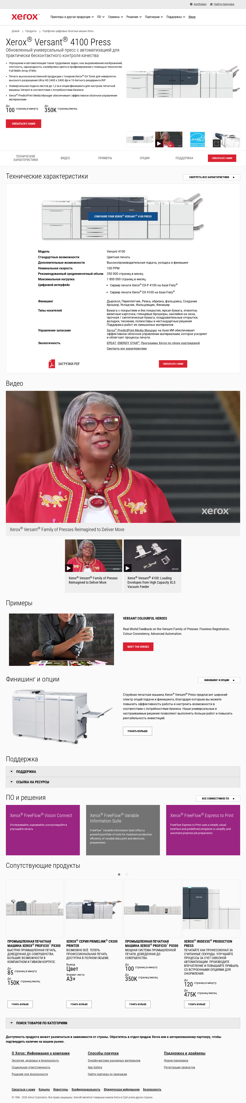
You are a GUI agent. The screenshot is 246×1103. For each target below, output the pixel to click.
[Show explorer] (226, 139)
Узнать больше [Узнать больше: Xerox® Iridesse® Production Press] (196, 1004)
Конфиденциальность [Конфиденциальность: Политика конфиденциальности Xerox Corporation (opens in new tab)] (86, 1089)
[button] (119, 874)
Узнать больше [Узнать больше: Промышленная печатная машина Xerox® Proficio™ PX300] (20, 1004)
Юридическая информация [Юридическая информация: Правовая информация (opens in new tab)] (122, 1089)
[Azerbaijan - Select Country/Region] (198, 4)
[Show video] (169, 139)
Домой (15, 31)
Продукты (31, 31)
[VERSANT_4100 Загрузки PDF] (64, 363)
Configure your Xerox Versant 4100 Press (123, 216)
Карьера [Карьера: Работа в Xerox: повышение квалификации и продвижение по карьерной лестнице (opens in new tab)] (44, 1089)
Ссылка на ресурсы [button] (32, 782)
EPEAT (111, 343)
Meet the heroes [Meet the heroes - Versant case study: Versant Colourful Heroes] (138, 646)
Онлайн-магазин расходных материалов (114, 1060)
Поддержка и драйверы (184, 1053)
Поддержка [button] (26, 772)
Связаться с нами (23, 123)
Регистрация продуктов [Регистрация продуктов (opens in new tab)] (179, 1067)
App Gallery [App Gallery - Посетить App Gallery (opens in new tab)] (95, 1067)
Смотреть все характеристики (209, 177)
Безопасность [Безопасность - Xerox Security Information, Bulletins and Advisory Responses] (152, 1089)
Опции (145, 158)
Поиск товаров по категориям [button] (41, 1023)
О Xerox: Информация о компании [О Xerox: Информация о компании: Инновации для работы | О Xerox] (41, 1053)
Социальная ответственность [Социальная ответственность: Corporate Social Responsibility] (31, 1067)
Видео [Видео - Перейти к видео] (65, 158)
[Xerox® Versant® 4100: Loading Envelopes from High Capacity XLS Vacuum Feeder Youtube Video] (152, 566)
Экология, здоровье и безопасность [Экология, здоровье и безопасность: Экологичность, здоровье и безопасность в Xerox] (35, 1060)
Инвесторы (60, 1089)
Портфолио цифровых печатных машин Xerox (68, 31)
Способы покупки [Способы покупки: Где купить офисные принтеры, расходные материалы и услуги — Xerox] (103, 1053)
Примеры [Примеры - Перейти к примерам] (105, 158)
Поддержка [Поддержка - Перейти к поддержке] (184, 158)
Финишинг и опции (217, 680)
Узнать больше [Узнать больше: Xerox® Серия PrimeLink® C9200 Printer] (79, 1004)
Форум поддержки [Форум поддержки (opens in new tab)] (176, 1060)
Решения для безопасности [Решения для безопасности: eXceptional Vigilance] (30, 1074)
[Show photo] (140, 139)
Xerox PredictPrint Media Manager (132, 330)
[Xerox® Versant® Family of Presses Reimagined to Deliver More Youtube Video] (94, 566)
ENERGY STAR (129, 343)
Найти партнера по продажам (107, 1074)
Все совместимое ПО (216, 798)
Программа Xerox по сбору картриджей (170, 343)
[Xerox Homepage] (26, 17)
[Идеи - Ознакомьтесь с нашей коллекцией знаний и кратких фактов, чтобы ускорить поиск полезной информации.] (192, 17)
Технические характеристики (25, 158)
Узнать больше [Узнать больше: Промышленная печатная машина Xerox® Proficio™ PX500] (137, 1004)
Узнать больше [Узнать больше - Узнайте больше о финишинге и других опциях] (137, 731)
